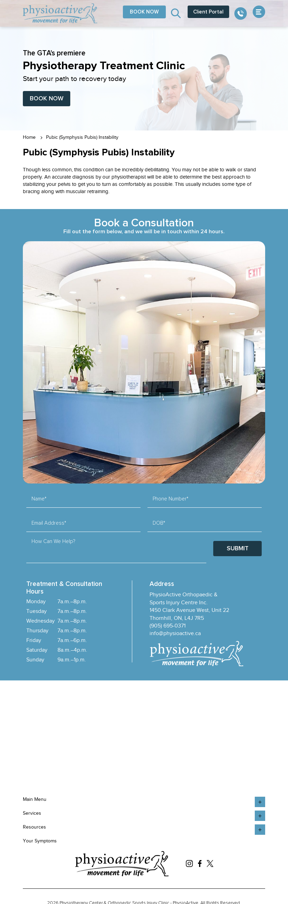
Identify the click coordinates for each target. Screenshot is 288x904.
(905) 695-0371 (168, 626)
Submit (238, 548)
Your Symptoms (40, 840)
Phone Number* (170, 498)
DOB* (159, 523)
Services (32, 813)
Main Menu (34, 799)
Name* (39, 498)
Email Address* (49, 523)
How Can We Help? (53, 541)
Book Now (46, 99)
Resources (34, 827)
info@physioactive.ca (175, 633)
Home (29, 137)
